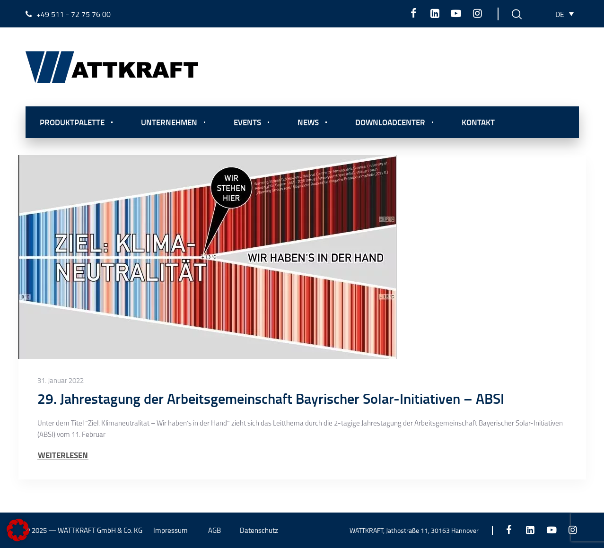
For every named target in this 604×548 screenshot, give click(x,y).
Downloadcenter (390, 122)
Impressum (170, 530)
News (308, 122)
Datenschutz (259, 530)
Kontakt (478, 122)
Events (247, 122)
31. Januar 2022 (60, 380)
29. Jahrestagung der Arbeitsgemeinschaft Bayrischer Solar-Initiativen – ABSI (270, 398)
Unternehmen (169, 122)
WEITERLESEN (63, 455)
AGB (214, 530)
